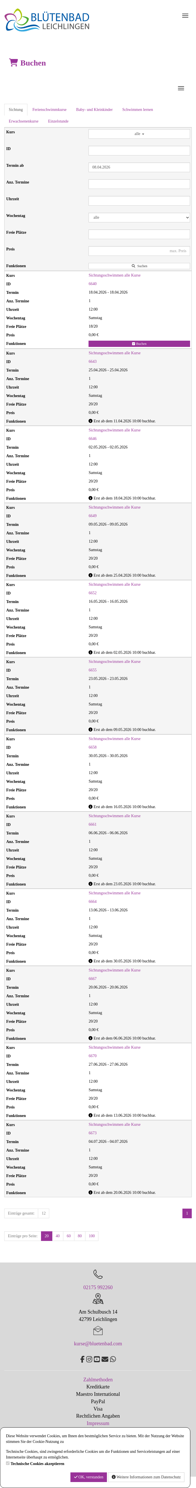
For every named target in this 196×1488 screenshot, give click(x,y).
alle (139, 134)
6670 (92, 1056)
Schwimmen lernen (137, 110)
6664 (92, 901)
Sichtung (16, 110)
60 (69, 1236)
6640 (92, 284)
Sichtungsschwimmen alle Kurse (115, 275)
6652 (92, 593)
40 (58, 1236)
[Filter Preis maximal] (139, 251)
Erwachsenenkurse (23, 121)
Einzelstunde (58, 121)
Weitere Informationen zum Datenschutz (146, 1477)
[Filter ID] (139, 150)
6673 (92, 1133)
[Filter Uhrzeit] (139, 201)
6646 (92, 439)
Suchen (139, 266)
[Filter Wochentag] (139, 217)
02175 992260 (98, 1287)
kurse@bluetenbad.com (98, 1343)
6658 (92, 747)
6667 (92, 979)
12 (44, 1213)
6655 (92, 670)
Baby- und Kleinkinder (94, 110)
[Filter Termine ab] (139, 167)
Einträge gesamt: (21, 1213)
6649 (92, 516)
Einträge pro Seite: (23, 1236)
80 (80, 1236)
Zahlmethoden (98, 1379)
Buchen (139, 344)
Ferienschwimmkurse (50, 110)
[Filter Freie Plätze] (139, 234)
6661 (92, 824)
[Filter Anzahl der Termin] (139, 184)
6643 (92, 361)
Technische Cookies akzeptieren (37, 1464)
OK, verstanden (88, 1477)
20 (47, 1236)
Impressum (98, 1423)
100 (92, 1236)
